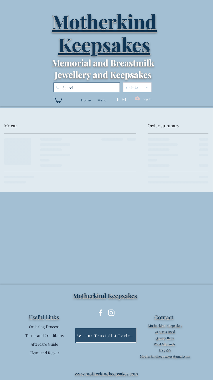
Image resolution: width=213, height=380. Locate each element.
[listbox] (137, 87)
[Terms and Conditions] (44, 335)
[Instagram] (124, 99)
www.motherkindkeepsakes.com (106, 374)
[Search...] (86, 88)
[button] (137, 87)
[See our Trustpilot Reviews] (106, 335)
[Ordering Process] (44, 327)
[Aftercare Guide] (44, 344)
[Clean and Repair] (44, 353)
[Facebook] (117, 99)
